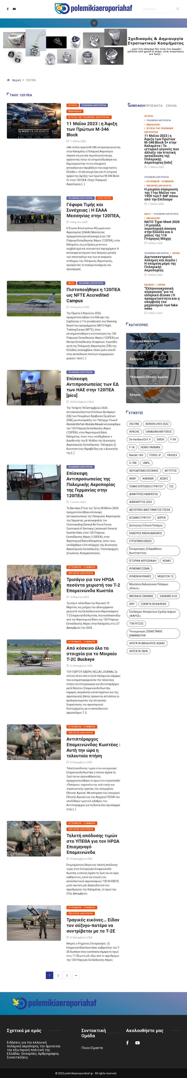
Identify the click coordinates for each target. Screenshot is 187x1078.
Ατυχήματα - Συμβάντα (81, 567)
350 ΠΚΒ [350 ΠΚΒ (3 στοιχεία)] (134, 423)
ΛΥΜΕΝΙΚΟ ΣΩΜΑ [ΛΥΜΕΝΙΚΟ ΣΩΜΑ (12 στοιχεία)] (139, 568)
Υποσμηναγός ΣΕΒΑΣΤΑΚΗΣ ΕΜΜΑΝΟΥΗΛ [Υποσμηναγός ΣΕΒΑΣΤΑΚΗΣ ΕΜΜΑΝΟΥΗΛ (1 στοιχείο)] (145, 633)
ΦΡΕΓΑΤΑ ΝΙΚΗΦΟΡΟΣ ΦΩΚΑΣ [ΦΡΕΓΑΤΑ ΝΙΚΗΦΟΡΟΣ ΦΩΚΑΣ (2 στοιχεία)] (147, 643)
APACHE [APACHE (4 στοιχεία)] (134, 431)
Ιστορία (72, 105)
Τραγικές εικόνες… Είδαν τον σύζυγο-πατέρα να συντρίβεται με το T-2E (92, 925)
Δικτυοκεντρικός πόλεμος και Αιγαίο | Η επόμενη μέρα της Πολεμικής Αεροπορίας (160, 263)
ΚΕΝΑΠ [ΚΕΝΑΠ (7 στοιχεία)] (167, 560)
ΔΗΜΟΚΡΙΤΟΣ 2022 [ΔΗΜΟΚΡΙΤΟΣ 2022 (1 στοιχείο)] (140, 501)
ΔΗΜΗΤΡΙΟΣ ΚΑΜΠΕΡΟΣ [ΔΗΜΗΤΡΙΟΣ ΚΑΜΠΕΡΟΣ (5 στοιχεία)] (143, 494)
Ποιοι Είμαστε (92, 1048)
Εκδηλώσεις (75, 111)
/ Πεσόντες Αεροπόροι (157, 186)
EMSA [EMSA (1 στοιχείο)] (160, 439)
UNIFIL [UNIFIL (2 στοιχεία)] (146, 462)
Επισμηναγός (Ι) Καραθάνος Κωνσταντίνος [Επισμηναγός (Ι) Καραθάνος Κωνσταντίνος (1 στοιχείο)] (145, 550)
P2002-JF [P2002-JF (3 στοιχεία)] (155, 455)
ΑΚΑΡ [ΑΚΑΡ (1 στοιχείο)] (132, 478)
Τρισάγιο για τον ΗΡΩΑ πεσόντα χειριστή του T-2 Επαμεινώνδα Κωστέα (93, 585)
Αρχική (16, 80)
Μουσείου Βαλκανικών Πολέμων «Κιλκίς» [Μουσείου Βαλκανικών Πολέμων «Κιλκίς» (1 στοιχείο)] (148, 586)
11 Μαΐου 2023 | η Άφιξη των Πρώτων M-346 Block (91, 129)
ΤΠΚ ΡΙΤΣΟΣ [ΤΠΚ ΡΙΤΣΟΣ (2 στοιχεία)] (136, 623)
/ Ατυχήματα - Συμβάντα (158, 181)
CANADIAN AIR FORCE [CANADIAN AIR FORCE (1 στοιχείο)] (159, 431)
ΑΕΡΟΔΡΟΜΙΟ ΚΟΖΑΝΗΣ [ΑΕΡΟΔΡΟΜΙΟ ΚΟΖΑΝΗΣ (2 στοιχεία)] (143, 470)
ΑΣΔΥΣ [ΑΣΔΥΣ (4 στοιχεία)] (164, 478)
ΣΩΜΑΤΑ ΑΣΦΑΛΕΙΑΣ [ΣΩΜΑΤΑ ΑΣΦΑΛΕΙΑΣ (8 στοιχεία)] (154, 603)
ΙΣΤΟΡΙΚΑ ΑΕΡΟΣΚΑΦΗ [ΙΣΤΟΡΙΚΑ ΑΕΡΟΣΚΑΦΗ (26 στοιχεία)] (142, 560)
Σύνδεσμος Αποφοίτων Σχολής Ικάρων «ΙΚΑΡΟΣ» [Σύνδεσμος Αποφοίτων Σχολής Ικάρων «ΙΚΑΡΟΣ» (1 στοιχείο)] (152, 613)
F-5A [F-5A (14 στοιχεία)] (173, 439)
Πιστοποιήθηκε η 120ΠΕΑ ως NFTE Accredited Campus (93, 295)
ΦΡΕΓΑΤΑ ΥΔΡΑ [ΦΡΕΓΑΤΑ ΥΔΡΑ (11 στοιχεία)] (138, 651)
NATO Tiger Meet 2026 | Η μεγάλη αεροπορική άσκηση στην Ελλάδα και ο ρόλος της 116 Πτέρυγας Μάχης (162, 230)
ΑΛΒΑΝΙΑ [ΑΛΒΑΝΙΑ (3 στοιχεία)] (148, 478)
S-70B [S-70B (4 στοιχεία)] (133, 462)
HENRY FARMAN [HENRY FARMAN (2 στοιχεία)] (150, 447)
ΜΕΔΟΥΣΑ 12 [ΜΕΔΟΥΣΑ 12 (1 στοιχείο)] (165, 576)
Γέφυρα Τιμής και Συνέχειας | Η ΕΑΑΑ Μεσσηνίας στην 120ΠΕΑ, (93, 210)
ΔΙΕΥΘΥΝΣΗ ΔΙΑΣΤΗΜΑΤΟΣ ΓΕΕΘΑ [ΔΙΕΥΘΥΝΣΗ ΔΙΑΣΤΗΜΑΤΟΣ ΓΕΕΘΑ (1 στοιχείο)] (149, 509)
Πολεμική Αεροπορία (94, 105)
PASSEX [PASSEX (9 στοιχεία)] (172, 455)
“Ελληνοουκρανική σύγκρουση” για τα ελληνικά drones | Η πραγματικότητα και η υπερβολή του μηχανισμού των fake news (162, 298)
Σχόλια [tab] (170, 106)
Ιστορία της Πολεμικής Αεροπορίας (89, 117)
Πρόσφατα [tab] (154, 106)
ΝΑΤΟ (71, 283)
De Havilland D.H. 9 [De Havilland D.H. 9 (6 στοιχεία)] (139, 439)
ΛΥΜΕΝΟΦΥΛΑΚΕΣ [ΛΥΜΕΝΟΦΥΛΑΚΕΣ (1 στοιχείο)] (140, 576)
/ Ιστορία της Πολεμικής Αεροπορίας (158, 130)
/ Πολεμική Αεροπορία (157, 120)
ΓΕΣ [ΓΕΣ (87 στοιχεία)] (171, 486)
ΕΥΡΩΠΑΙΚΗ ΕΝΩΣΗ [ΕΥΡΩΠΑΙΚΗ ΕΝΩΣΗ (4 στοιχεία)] (140, 541)
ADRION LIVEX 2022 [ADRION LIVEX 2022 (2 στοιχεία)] (157, 423)
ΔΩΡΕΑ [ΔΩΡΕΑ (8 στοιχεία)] (161, 517)
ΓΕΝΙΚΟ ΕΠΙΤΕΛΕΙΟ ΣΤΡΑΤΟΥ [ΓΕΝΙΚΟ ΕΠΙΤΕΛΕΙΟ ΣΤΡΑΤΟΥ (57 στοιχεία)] (146, 486)
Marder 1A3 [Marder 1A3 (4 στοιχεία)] (136, 455)
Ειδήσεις (149, 285)
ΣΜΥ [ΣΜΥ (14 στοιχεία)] (132, 603)
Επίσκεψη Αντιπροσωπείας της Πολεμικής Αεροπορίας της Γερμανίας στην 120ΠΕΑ (90, 484)
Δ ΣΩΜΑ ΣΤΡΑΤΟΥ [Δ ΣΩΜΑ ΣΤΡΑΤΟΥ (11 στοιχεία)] (140, 517)
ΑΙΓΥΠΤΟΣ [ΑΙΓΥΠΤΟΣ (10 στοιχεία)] (171, 470)
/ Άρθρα (175, 253)
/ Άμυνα (160, 285)
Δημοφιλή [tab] (136, 106)
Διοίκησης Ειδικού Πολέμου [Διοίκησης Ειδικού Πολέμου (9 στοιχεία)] (146, 525)
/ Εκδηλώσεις (152, 124)
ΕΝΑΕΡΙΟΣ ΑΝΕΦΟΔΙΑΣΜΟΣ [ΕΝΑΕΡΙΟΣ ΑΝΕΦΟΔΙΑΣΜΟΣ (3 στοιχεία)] (145, 533)
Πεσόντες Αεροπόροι (80, 573)
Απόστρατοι (104, 198)
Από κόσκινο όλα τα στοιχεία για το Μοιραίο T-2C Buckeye (91, 654)
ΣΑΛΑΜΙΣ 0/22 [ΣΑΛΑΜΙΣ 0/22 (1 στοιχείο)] (168, 596)
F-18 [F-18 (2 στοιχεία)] (131, 447)
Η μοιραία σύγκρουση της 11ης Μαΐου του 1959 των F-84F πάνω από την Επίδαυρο (161, 194)
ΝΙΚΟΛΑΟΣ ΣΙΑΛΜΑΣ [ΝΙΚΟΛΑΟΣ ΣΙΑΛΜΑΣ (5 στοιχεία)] (141, 596)
